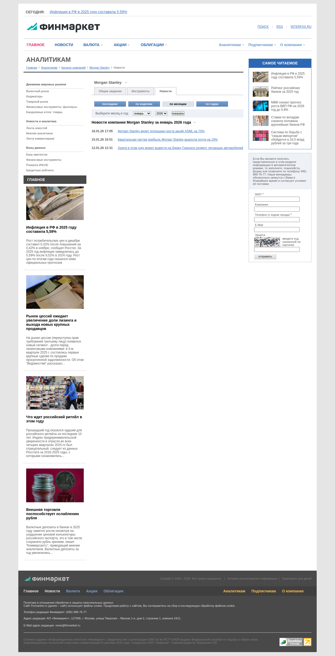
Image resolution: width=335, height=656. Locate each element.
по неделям (144, 104)
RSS (279, 27)
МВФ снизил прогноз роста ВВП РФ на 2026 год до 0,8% (287, 106)
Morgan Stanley (100, 67)
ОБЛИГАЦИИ (152, 45)
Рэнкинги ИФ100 (37, 165)
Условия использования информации (252, 578)
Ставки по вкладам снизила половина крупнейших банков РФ (288, 120)
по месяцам (178, 104)
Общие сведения (110, 91)
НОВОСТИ (64, 45)
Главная (31, 67)
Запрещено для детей (296, 578)
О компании (291, 45)
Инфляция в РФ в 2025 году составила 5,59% (88, 12)
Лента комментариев (40, 138)
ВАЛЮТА (91, 45)
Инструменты (141, 91)
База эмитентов (36, 154)
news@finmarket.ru (67, 625)
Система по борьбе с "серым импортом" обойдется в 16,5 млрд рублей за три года (287, 137)
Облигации (113, 591)
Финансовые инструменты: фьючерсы (51, 106)
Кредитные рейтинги (40, 170)
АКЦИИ (120, 45)
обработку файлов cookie (217, 605)
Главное (31, 591)
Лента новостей (36, 128)
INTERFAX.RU (301, 27)
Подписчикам (260, 45)
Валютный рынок (37, 91)
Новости (166, 91)
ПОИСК (263, 27)
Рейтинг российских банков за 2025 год (285, 89)
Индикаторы (34, 96)
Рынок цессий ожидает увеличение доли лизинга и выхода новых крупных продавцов (51, 322)
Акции (91, 591)
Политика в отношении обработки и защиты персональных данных (68, 602)
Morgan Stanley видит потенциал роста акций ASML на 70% (161, 131)
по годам (212, 104)
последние (110, 104)
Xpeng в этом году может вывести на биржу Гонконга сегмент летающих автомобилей (180, 148)
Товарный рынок (37, 101)
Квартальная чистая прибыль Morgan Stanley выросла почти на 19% (168, 139)
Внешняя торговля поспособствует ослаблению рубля (52, 514)
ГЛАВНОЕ (35, 45)
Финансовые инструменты (43, 159)
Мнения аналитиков (39, 133)
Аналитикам (230, 45)
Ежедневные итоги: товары (44, 112)
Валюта (73, 591)
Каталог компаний (73, 67)
